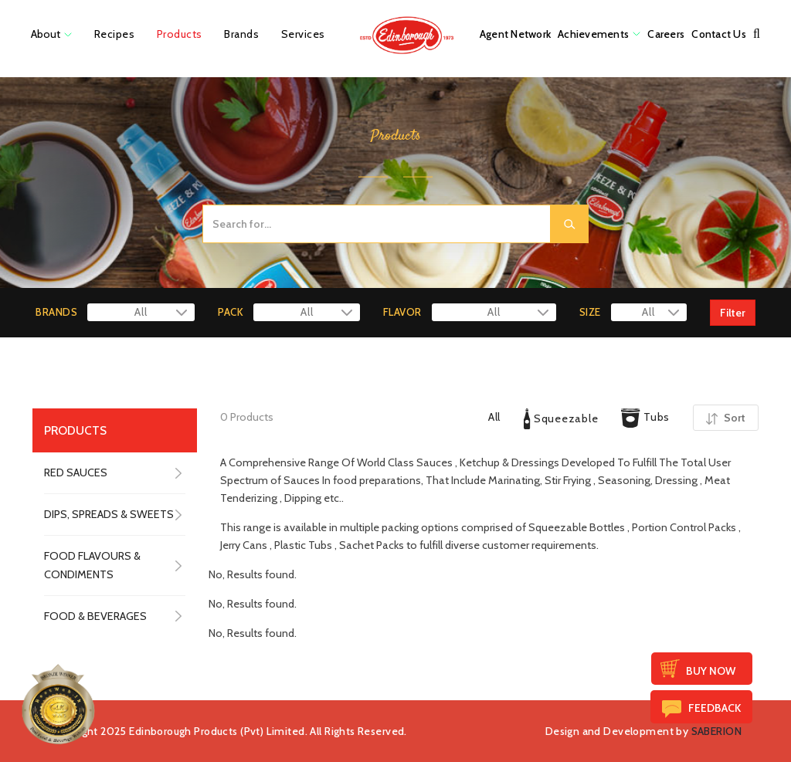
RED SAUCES (75, 472)
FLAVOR (402, 312)
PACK (230, 312)
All (494, 417)
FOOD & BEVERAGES (95, 616)
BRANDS (56, 312)
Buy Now (710, 671)
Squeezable (561, 419)
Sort (725, 418)
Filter (732, 313)
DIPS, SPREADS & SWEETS (109, 514)
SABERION (716, 731)
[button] (756, 34)
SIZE (590, 312)
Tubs (645, 418)
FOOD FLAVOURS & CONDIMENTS (92, 565)
